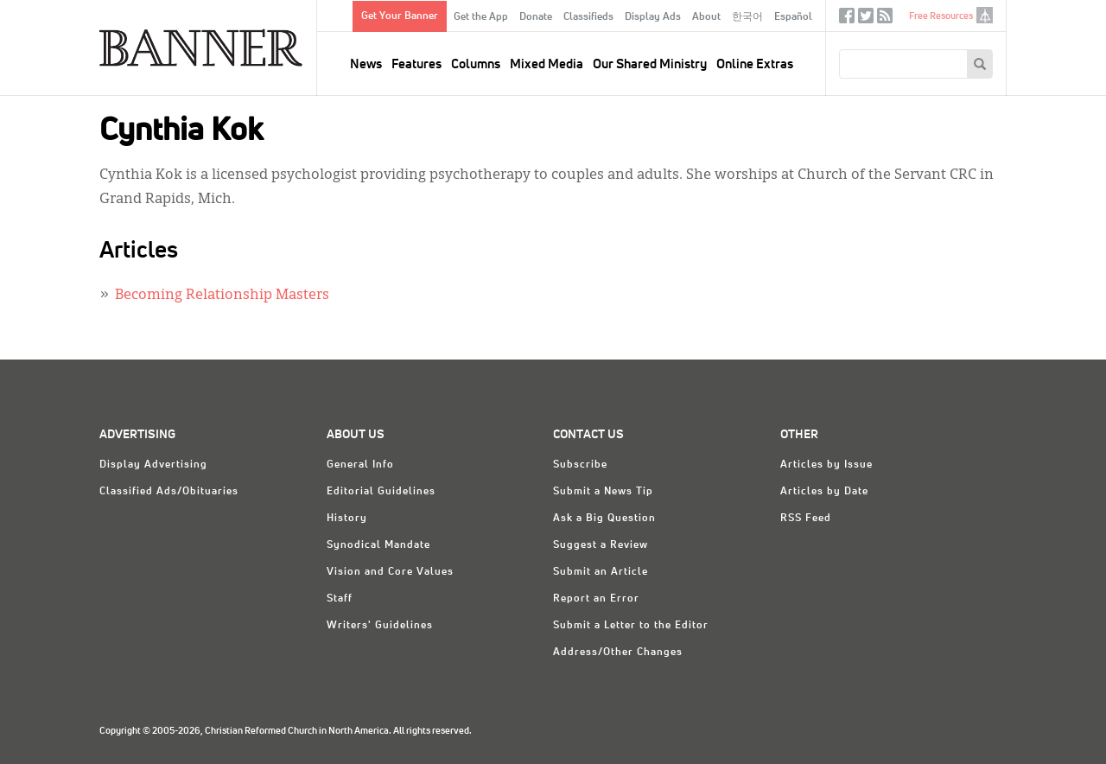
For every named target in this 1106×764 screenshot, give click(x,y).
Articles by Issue (826, 465)
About (706, 17)
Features (416, 64)
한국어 (747, 17)
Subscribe (580, 465)
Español (793, 17)
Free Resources (941, 16)
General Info (360, 465)
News (366, 64)
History (347, 518)
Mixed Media (546, 64)
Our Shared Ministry (650, 64)
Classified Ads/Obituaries (168, 492)
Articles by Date (824, 492)
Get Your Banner (399, 16)
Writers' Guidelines (380, 626)
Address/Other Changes (618, 652)
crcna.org (984, 15)
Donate (535, 17)
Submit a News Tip (603, 492)
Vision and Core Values (390, 572)
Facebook (847, 19)
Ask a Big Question (604, 518)
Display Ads (653, 17)
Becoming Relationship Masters (222, 295)
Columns (475, 64)
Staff (340, 599)
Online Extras (754, 64)
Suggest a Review (600, 545)
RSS (885, 19)
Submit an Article (600, 572)
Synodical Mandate (378, 545)
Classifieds (588, 17)
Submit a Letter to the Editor (631, 626)
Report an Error (596, 599)
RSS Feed (805, 518)
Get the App (481, 17)
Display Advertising (153, 465)
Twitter (866, 19)
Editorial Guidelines (381, 492)
